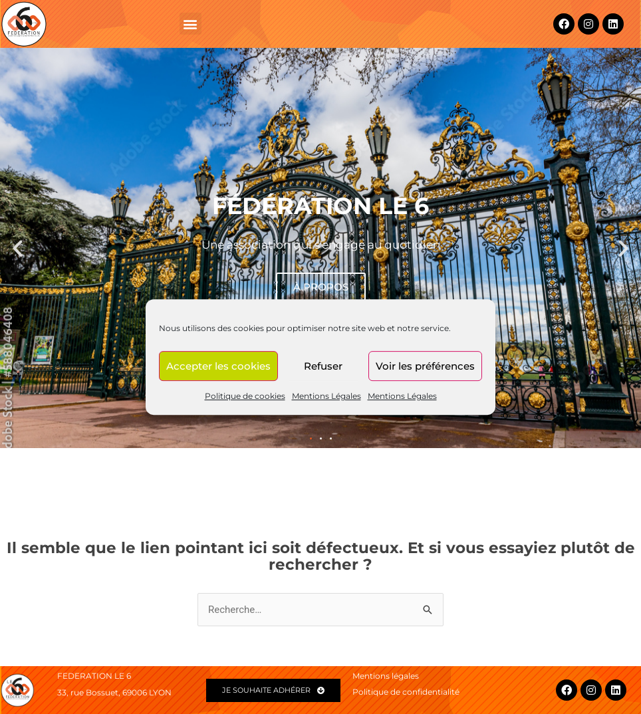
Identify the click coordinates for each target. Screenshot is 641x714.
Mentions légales (385, 676)
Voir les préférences (425, 366)
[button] (190, 24)
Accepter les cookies (218, 366)
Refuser (323, 366)
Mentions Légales (326, 396)
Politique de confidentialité (405, 692)
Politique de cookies (245, 396)
